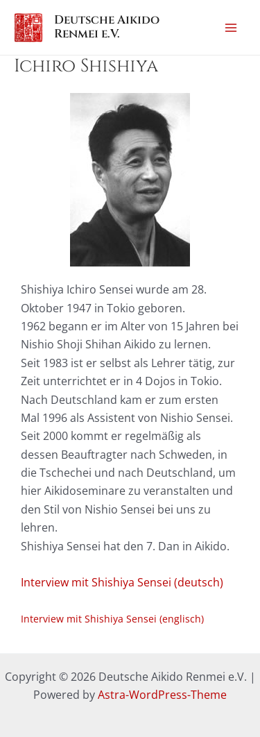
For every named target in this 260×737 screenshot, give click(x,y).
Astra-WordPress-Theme (162, 694)
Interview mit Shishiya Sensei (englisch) (112, 618)
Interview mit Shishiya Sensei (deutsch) (122, 582)
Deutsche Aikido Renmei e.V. (106, 27)
